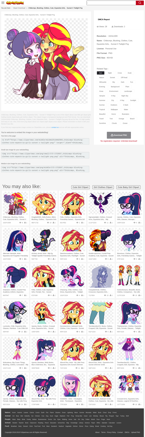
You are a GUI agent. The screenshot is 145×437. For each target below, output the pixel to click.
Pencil (47, 423)
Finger (103, 419)
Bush (99, 412)
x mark (125, 105)
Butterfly (27, 416)
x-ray (113, 96)
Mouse (102, 416)
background (115, 87)
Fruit (43, 426)
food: (7, 426)
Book (26, 423)
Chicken (37, 416)
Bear (17, 416)
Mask (14, 419)
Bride (23, 419)
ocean (125, 123)
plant (127, 87)
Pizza (86, 426)
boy (83, 419)
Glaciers (57, 412)
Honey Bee (78, 416)
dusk (129, 73)
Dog (47, 416)
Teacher (21, 423)
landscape (128, 91)
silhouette (102, 82)
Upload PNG (135, 432)
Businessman (42, 419)
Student (14, 423)
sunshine (102, 123)
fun (131, 82)
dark (122, 82)
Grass (64, 412)
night (110, 73)
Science (87, 423)
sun (100, 73)
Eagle (56, 416)
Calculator (112, 423)
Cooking (103, 426)
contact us (55, 127)
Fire (47, 412)
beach (132, 119)
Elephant (62, 416)
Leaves (26, 412)
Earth (42, 412)
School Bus (61, 423)
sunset (112, 77)
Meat (47, 426)
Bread (97, 426)
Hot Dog (109, 426)
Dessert (25, 426)
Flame (52, 412)
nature (101, 77)
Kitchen (75, 426)
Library (81, 423)
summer (102, 100)
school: (8, 423)
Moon (76, 412)
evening (102, 87)
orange (121, 119)
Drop (109, 412)
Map (67, 423)
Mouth (93, 419)
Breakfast (14, 426)
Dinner (81, 426)
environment (113, 91)
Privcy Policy (111, 432)
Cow (42, 416)
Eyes (58, 419)
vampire (102, 96)
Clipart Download (19, 8)
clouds (114, 123)
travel (101, 119)
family (29, 419)
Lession (118, 423)
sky (113, 82)
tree (111, 119)
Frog (72, 416)
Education (53, 423)
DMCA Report (104, 19)
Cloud (104, 412)
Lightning (70, 412)
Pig (106, 416)
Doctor (50, 419)
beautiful (102, 114)
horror (113, 114)
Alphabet (104, 423)
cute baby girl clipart (128, 187)
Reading (40, 423)
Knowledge (74, 423)
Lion (90, 416)
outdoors (114, 105)
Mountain (88, 412)
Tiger (117, 416)
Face (98, 419)
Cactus (32, 412)
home (70, 419)
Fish (68, 416)
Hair (75, 419)
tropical (102, 109)
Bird (22, 416)
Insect (86, 416)
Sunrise (81, 412)
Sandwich (54, 426)
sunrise (102, 105)
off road (124, 77)
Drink (31, 426)
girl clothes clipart (103, 187)
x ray (122, 100)
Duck (51, 416)
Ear (55, 419)
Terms (103, 432)
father (88, 419)
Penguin (111, 416)
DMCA (127, 432)
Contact (120, 432)
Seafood (61, 426)
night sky (124, 96)
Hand (108, 419)
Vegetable (68, 426)
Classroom (33, 423)
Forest (114, 412)
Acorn (14, 412)
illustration (125, 114)
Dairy (20, 426)
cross (120, 73)
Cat (32, 416)
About (97, 432)
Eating (92, 426)
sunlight (133, 100)
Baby (18, 419)
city (112, 100)
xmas (101, 91)
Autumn (19, 412)
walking (64, 419)
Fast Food (37, 426)
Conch (38, 412)
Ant (13, 416)
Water (95, 412)
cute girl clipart (80, 187)
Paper (93, 423)
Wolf (127, 416)
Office (98, 423)
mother (34, 419)
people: (8, 419)
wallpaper (114, 109)
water (126, 109)
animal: (8, 416)
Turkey (122, 416)
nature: (8, 412)
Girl (79, 419)
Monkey (95, 416)
